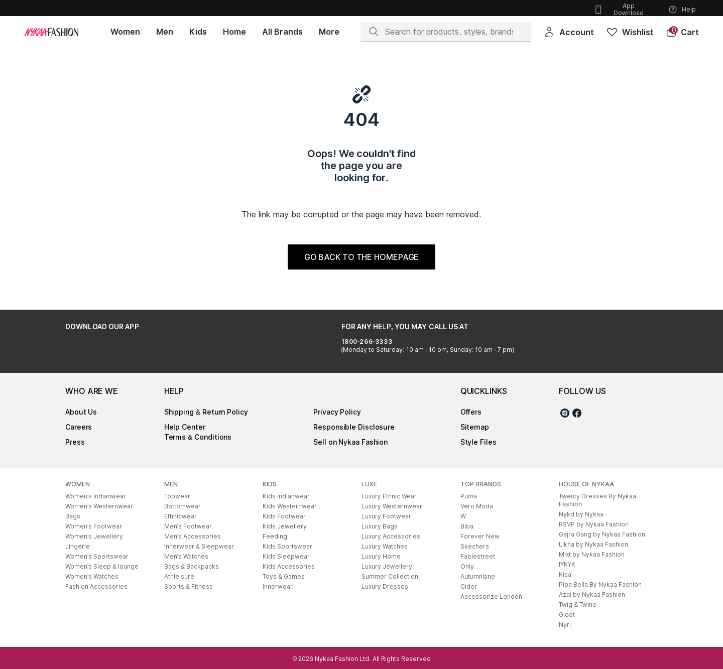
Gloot (567, 614)
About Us (81, 412)
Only (467, 566)
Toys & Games (284, 576)
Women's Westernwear (99, 506)
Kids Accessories (289, 566)
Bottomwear (182, 506)
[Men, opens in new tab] (164, 32)
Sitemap (474, 427)
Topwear (177, 496)
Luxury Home (381, 556)
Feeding (275, 536)
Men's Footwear (188, 526)
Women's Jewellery (94, 536)
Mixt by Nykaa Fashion (592, 554)
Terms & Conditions (198, 437)
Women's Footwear (93, 526)
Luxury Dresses (385, 586)
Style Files (478, 442)
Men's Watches (186, 556)
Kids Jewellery (285, 526)
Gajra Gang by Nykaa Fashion (602, 534)
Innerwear (278, 586)
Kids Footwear (284, 516)
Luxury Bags (380, 526)
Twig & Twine (577, 604)
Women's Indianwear (95, 496)
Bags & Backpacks (191, 566)
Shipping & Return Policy (206, 412)
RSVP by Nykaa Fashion (594, 524)
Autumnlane (477, 576)
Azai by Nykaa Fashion (592, 594)
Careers (78, 427)
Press (75, 442)
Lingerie (77, 546)
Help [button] (682, 10)
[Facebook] (577, 414)
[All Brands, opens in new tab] (282, 32)
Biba (466, 526)
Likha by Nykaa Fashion (593, 544)
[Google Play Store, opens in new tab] (93, 349)
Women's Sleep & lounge (102, 566)
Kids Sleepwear (286, 556)
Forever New (480, 536)
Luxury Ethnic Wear (389, 496)
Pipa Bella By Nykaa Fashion (600, 584)
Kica (565, 574)
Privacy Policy (337, 412)
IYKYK (567, 564)
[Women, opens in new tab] (125, 32)
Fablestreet (477, 556)
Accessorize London (491, 596)
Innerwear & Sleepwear (199, 546)
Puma (468, 496)
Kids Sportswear (287, 546)
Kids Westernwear (290, 506)
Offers (470, 412)
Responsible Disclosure (354, 427)
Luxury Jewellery (387, 566)
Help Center (184, 427)
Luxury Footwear (386, 516)
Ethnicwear (180, 516)
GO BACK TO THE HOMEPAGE (361, 257)
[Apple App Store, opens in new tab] (160, 349)
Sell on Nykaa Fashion (350, 442)
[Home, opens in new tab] (234, 32)
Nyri (565, 624)
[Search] (449, 31)
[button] (682, 32)
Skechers (474, 546)
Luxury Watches (385, 546)
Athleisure (179, 576)
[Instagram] (565, 414)
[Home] (51, 32)
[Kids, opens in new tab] (198, 32)
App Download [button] (618, 9)
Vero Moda (476, 506)
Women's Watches (91, 576)
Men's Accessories (192, 536)
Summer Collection (390, 576)
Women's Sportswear (97, 556)
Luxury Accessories (391, 536)
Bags (72, 516)
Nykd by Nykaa (581, 514)
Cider (468, 586)
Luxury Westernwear (392, 506)
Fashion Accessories (96, 586)
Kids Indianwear (286, 496)
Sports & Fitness (188, 586)
